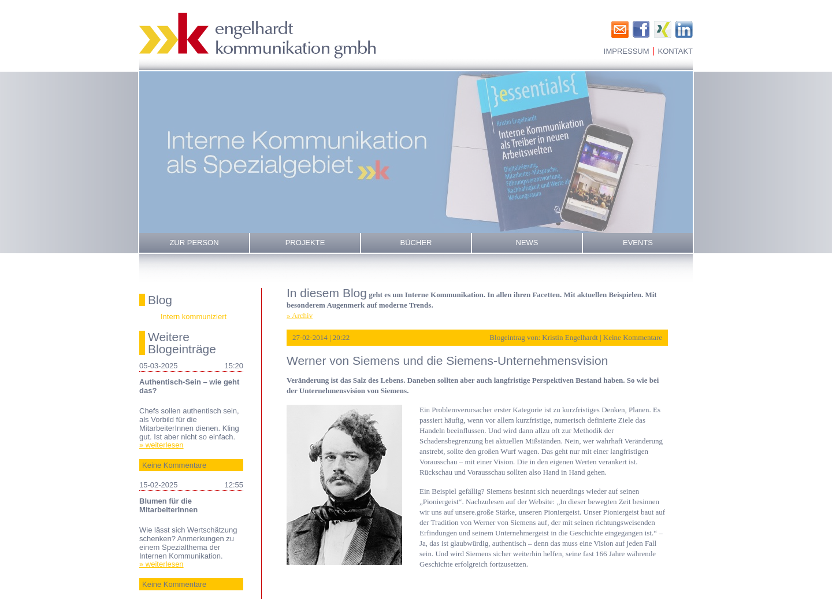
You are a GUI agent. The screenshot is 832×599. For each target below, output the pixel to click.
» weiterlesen (161, 445)
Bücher (416, 242)
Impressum (626, 51)
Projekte (305, 242)
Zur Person (193, 242)
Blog (160, 299)
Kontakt (675, 51)
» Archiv (300, 315)
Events (638, 242)
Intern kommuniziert (193, 316)
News (527, 242)
